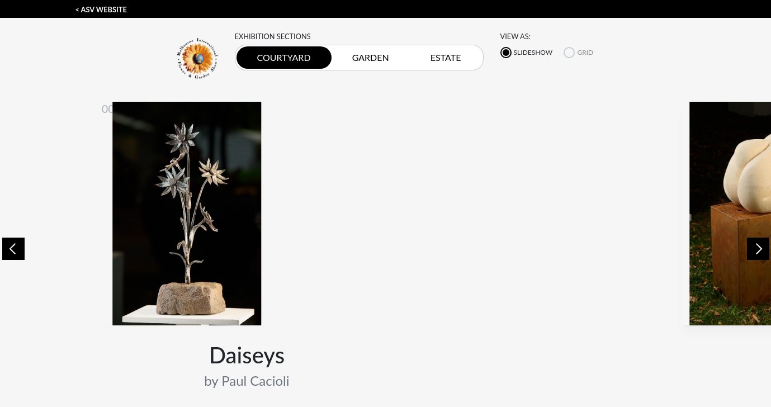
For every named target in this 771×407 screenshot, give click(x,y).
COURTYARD (284, 57)
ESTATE (446, 57)
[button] (13, 247)
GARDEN (370, 57)
